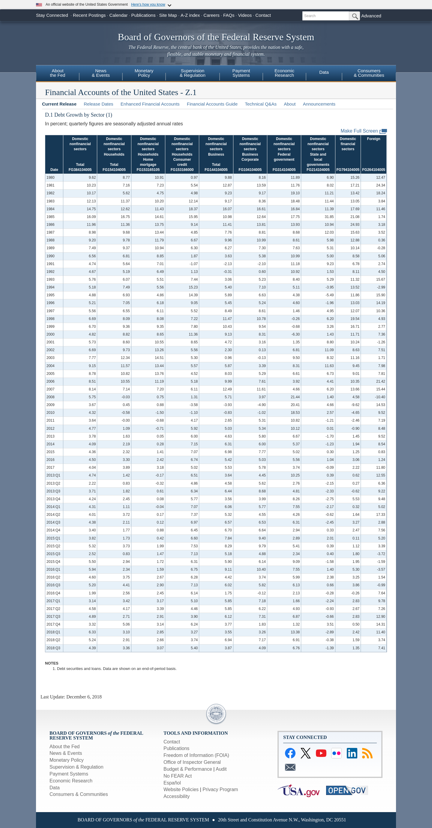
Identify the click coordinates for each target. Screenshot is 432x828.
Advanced (371, 15)
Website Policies (181, 789)
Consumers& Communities (369, 73)
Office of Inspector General (192, 762)
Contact (263, 15)
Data (324, 72)
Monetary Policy (67, 760)
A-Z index (190, 15)
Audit (221, 769)
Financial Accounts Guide (212, 103)
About (290, 103)
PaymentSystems (241, 73)
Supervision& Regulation (193, 73)
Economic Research (71, 780)
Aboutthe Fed (57, 73)
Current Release (59, 103)
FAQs (229, 15)
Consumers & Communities (79, 794)
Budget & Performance (188, 769)
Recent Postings (89, 15)
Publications (143, 15)
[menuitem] (57, 73)
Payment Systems (69, 773)
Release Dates (98, 103)
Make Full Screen (364, 131)
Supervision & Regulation (77, 767)
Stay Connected (52, 15)
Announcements (319, 103)
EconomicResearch (284, 73)
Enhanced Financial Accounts (150, 103)
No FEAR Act (178, 776)
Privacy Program (220, 789)
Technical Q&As (261, 103)
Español (172, 782)
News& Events (101, 73)
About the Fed (65, 746)
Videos (245, 15)
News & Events (66, 753)
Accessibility (177, 796)
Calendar (119, 15)
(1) (109, 115)
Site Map (168, 15)
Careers (211, 15)
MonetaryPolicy (144, 73)
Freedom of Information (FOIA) (196, 755)
